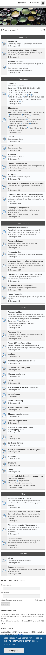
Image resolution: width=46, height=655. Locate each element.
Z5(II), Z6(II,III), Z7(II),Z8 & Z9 (33, 97)
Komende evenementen (18, 228)
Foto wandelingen (15, 241)
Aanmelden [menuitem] (34, 3)
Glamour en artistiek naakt (19, 414)
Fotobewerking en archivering (20, 285)
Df (28, 95)
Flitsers (11, 137)
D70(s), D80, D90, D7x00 (17, 90)
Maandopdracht (22, 321)
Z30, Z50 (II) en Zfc (15, 97)
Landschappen (14, 394)
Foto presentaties (23, 481)
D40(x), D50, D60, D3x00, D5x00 (28, 88)
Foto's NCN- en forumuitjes (19, 343)
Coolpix (11, 99)
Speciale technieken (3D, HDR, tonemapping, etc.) (20, 428)
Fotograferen (23, 223)
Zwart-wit (12, 463)
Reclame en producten (17, 421)
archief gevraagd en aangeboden (27, 214)
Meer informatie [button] (11, 644)
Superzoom (34, 115)
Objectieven (13, 108)
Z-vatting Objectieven (15, 121)
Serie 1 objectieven (34, 128)
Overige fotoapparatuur (17, 163)
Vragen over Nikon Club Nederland (22, 50)
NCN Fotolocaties (15, 61)
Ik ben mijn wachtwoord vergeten (11, 600)
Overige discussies (16, 567)
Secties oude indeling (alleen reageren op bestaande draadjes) (25, 477)
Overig (10, 470)
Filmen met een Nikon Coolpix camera (24, 512)
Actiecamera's (35, 99)
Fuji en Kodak (13, 101)
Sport (10, 436)
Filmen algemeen (15, 538)
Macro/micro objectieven (16, 119)
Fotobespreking (14, 332)
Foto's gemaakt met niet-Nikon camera (21, 485)
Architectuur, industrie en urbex (21, 361)
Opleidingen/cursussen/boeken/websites (25, 274)
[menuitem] (44, 30)
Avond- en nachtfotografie (19, 367)
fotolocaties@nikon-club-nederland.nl (20, 70)
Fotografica (12, 174)
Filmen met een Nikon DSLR (19, 498)
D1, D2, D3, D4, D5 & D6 (17, 95)
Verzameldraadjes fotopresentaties (20, 483)
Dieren (10, 381)
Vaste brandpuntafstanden (17, 126)
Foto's (23, 308)
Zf (31, 95)
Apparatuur (23, 79)
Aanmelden (6, 580)
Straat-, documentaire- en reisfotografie (24, 450)
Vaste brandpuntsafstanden (17, 117)
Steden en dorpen (15, 443)
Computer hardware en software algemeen (25, 194)
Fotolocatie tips (14, 252)
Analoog (18, 99)
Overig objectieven (15, 130)
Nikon (10, 558)
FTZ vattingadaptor (33, 119)
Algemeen (23, 37)
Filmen (23, 494)
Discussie (23, 554)
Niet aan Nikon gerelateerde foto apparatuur (26, 183)
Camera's (12, 84)
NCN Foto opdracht (15, 325)
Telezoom (25, 115)
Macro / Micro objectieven (17, 128)
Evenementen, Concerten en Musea (23, 387)
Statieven (12, 155)
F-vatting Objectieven (24, 112)
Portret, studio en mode (18, 407)
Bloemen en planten (16, 374)
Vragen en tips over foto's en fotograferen (25, 261)
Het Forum (12, 41)
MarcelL (20, 634)
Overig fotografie (15, 294)
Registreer (19, 580)
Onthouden (40, 600)
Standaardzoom (15, 115)
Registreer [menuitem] (22, 3)
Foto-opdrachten (15, 312)
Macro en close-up (15, 401)
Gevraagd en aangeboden (18, 208)
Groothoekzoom (39, 112)
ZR (21, 101)
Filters (10, 146)
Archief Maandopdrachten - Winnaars (21, 323)
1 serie (26, 99)
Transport (12, 456)
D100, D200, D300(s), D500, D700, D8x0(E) (23, 92)
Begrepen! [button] (13, 651)
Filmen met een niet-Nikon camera (22, 525)
